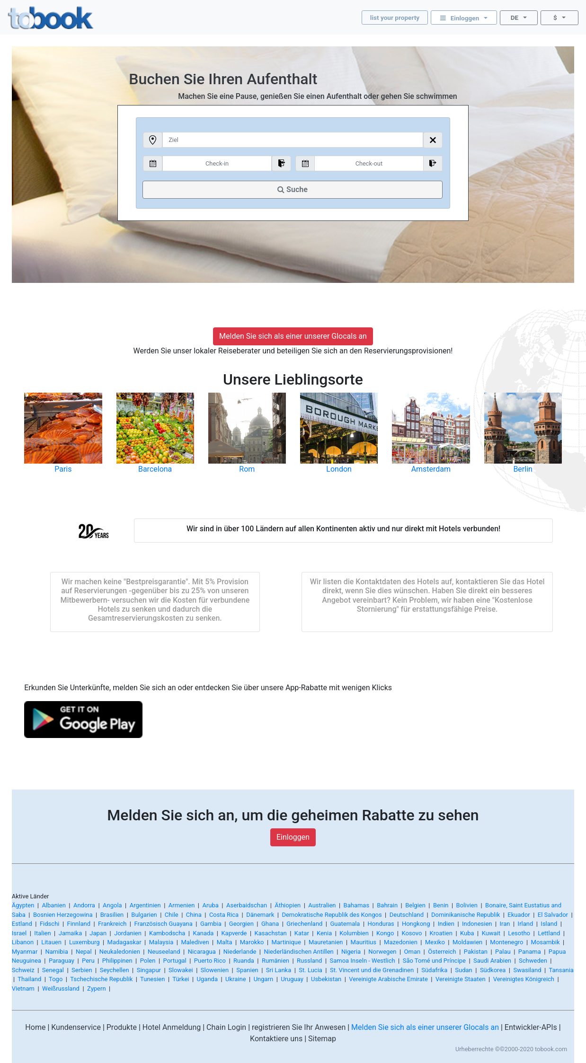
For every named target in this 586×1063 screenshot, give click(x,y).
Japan (98, 933)
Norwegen (382, 951)
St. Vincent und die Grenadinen (372, 970)
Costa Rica (224, 914)
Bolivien (467, 905)
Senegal (53, 970)
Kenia (324, 933)
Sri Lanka (278, 970)
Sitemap (322, 1038)
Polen (148, 960)
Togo (55, 979)
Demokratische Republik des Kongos (332, 914)
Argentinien (145, 905)
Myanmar (25, 951)
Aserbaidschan (246, 905)
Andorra (84, 905)
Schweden (533, 960)
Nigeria (351, 951)
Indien (446, 923)
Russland (309, 960)
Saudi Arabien (492, 960)
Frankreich (112, 923)
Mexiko (435, 942)
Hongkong (416, 923)
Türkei (180, 979)
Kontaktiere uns (276, 1038)
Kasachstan (271, 933)
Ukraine (235, 979)
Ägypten (23, 905)
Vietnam (23, 988)
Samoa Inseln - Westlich (362, 960)
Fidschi (50, 923)
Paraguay (61, 960)
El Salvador (553, 914)
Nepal (84, 951)
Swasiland (527, 970)
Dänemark (260, 914)
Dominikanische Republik (465, 914)
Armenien (182, 905)
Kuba (467, 933)
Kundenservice (76, 1027)
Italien (42, 933)
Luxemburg (84, 942)
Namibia (56, 951)
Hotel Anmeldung (171, 1027)
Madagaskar (124, 942)
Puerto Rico (210, 960)
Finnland (78, 923)
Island (549, 923)
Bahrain (387, 905)
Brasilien (112, 914)
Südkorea (493, 970)
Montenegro (506, 942)
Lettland (549, 933)
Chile (171, 914)
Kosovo (411, 933)
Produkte (122, 1027)
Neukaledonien (119, 951)
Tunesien (152, 979)
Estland (22, 923)
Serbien (81, 970)
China (194, 914)
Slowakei (181, 970)
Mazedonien (400, 942)
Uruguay (292, 979)
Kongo (385, 933)
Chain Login (226, 1027)
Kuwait (491, 933)
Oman (412, 951)
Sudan (463, 970)
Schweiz (23, 970)
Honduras (381, 923)
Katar (301, 933)
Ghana (270, 923)
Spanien (247, 970)
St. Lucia (310, 970)
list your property (394, 17)
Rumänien (275, 960)
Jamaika (70, 933)
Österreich (442, 951)
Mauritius (363, 942)
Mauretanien (326, 942)
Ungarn (264, 979)
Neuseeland (164, 951)
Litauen (51, 942)
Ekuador (518, 914)
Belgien (415, 905)
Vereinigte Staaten (460, 979)
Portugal (174, 960)
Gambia (211, 923)
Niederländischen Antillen (298, 951)
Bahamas (357, 905)
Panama (529, 951)
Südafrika (434, 970)
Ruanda (243, 960)
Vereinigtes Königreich (523, 979)
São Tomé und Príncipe (434, 960)
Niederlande (240, 951)
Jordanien (128, 933)
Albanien (53, 905)
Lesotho (519, 933)
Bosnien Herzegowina (63, 914)
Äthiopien (288, 905)
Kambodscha (167, 933)
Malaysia (161, 942)
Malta (224, 942)
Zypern (96, 988)
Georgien (241, 923)
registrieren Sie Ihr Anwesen (299, 1027)
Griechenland (304, 923)
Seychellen (114, 970)
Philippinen (117, 960)
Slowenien (215, 970)
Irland (525, 923)
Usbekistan (326, 979)
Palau (503, 951)
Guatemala (345, 923)
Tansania (561, 970)
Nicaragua (202, 951)
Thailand (29, 979)
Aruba (210, 905)
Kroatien (441, 933)
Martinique (286, 942)
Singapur (149, 970)
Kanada (203, 933)
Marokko (252, 942)
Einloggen (293, 837)
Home (35, 1027)
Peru (88, 960)
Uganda (207, 979)
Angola (112, 905)
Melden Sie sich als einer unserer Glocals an (293, 336)
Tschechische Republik (101, 979)
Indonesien (477, 923)
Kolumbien (354, 933)
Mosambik (545, 942)
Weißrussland (61, 988)
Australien (322, 905)
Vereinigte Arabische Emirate (388, 979)
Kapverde (234, 933)
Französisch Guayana (163, 923)
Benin (441, 905)
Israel (19, 933)
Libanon (23, 942)
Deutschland (407, 914)
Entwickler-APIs (531, 1027)
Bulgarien (144, 914)
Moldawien (467, 942)
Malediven (195, 942)
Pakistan (476, 951)
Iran (505, 923)
